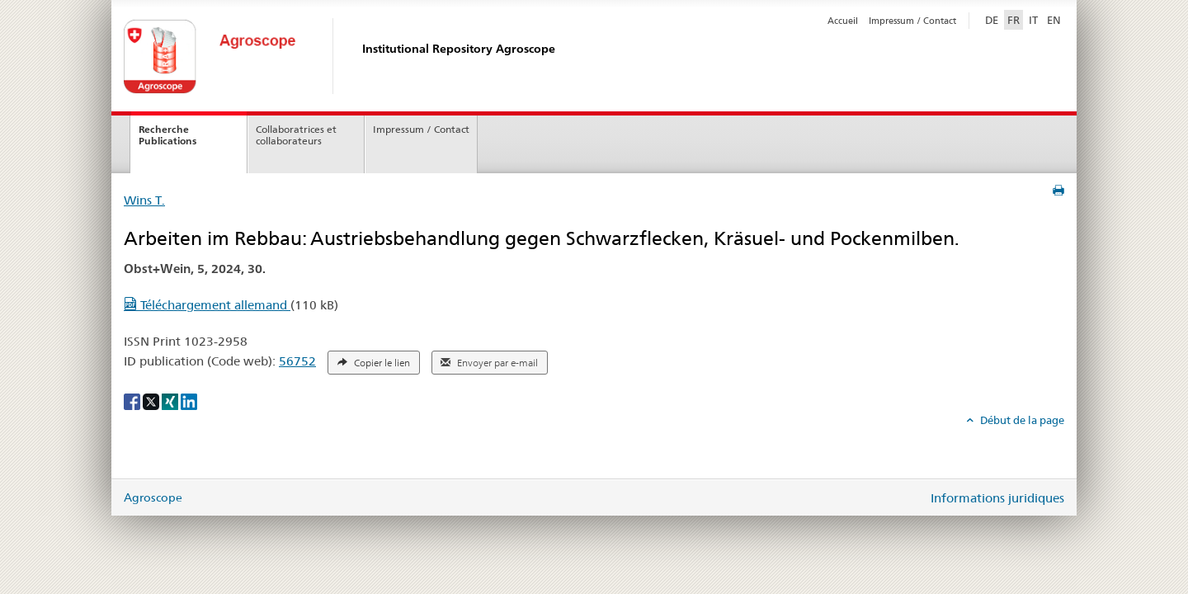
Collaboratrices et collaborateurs (296, 135)
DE (993, 19)
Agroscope (153, 497)
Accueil (842, 20)
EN (1054, 19)
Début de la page (1021, 420)
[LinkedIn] (189, 401)
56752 (297, 361)
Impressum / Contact (912, 20)
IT (1033, 19)
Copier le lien (373, 363)
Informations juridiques (997, 498)
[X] (152, 401)
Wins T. (144, 200)
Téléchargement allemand (207, 305)
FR (1013, 19)
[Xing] (171, 401)
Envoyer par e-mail (489, 363)
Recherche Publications (167, 135)
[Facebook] (133, 401)
